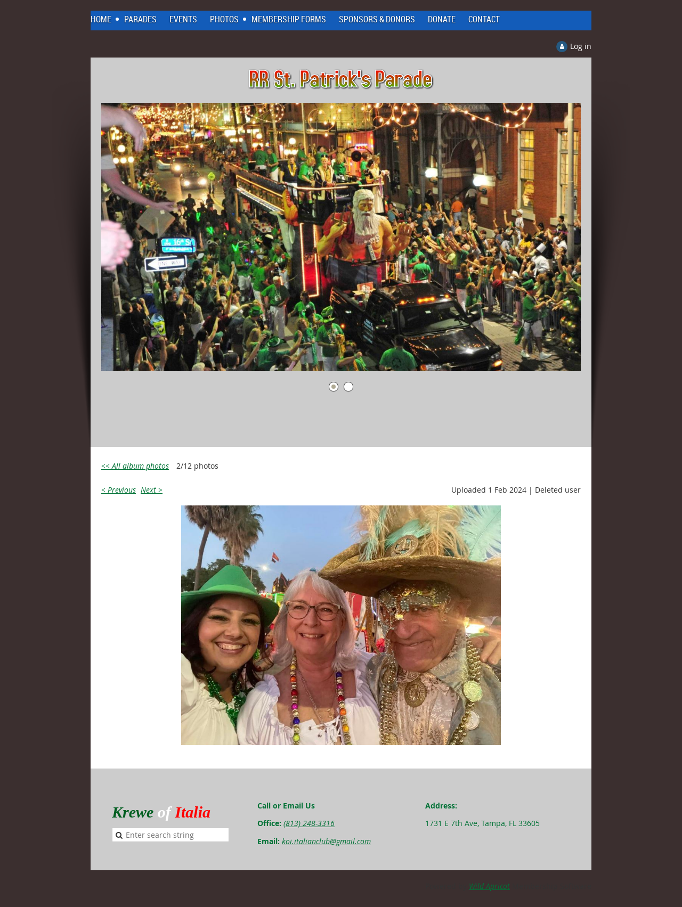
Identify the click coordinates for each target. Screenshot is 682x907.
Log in (580, 46)
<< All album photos (135, 466)
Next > (152, 490)
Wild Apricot (489, 886)
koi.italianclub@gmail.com (326, 841)
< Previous (118, 490)
